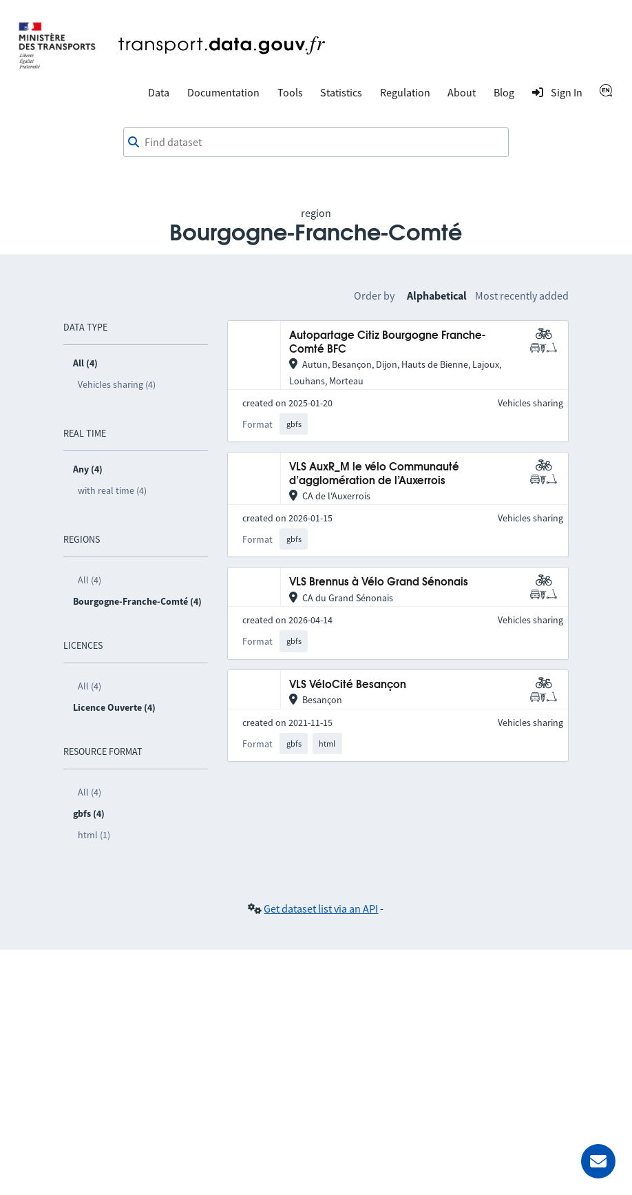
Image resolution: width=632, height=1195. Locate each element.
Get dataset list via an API (321, 908)
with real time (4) (112, 490)
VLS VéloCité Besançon (347, 685)
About (461, 92)
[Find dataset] (316, 142)
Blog (504, 92)
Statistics (341, 92)
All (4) (89, 580)
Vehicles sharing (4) (117, 384)
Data (158, 92)
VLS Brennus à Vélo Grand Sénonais (378, 582)
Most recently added (522, 295)
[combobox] (316, 142)
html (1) (94, 835)
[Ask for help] (598, 1161)
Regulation (405, 92)
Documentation (223, 92)
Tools (290, 92)
